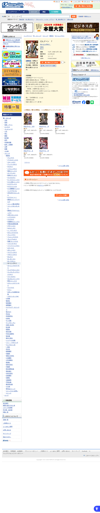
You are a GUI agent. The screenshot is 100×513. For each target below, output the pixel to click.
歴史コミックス (12, 281)
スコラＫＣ (10, 219)
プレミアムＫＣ (12, 239)
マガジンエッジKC (13, 296)
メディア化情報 (7, 407)
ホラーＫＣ (10, 248)
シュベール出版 (10, 340)
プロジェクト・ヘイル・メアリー (45, 19)
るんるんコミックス (13, 279)
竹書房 (8, 367)
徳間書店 (8, 305)
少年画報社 (9, 360)
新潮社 (8, 362)
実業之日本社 (10, 356)
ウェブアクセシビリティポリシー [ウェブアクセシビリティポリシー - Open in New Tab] (13, 453)
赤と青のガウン (29, 19)
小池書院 (8, 358)
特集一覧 (5, 412)
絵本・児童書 (9, 144)
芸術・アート (9, 125)
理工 (6, 133)
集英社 (8, 301)
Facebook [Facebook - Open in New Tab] (84, 451)
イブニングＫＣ (12, 169)
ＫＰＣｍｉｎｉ (12, 197)
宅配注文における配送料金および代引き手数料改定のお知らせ (11, 41)
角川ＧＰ (8, 312)
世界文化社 (9, 364)
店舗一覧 (57, 1)
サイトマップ (96, 1)
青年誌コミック (10, 389)
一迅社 (8, 347)
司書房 (8, 353)
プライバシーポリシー (31, 451)
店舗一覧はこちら (85, 57)
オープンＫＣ (11, 173)
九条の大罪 (70, 19)
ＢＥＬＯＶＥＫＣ (12, 232)
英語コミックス (12, 171)
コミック (34, 12)
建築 (6, 136)
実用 (6, 122)
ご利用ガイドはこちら (92, 41)
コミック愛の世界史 (13, 204)
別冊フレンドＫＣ (12, 241)
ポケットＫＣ (11, 250)
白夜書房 (8, 375)
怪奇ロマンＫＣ (12, 175)
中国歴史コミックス (13, 221)
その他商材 (54, 12)
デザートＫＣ (11, 226)
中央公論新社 (10, 334)
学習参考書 (8, 142)
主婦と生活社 (10, 325)
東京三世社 (9, 338)
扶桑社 (8, 378)
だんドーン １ (28, 151)
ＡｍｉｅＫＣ (11, 162)
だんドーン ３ (44, 126)
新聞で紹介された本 (9, 405)
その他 (7, 151)
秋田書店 (8, 303)
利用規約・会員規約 (17, 451)
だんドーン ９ (59, 126)
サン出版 (8, 320)
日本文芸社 (9, 373)
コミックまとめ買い (12, 391)
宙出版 (8, 336)
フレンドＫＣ (11, 235)
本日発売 (5, 403)
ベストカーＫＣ (12, 243)
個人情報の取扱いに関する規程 (82, 95)
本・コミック (7, 118)
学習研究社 (9, 316)
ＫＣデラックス (12, 184)
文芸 (6, 120)
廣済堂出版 (9, 384)
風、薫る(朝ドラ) (60, 19)
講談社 (8, 155)
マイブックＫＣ (12, 252)
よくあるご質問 (76, 1)
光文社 (8, 349)
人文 (6, 131)
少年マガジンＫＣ (12, 215)
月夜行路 (21, 19)
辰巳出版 (8, 331)
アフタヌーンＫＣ (12, 160)
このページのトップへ (92, 455)
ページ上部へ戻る (63, 165)
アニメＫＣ (10, 158)
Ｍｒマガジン (11, 261)
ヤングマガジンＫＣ (13, 270)
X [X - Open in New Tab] (89, 451)
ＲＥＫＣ (10, 166)
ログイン (71, 4)
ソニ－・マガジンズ (12, 342)
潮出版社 (8, 371)
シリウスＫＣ (11, 217)
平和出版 (8, 382)
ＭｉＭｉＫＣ (11, 259)
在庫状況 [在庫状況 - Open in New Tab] (28, 61)
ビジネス (7, 127)
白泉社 (8, 318)
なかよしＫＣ (11, 228)
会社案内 (5, 451)
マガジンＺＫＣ (12, 254)
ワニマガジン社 (10, 345)
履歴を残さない (95, 70)
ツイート (27, 162)
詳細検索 (81, 16)
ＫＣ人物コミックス (13, 182)
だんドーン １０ (29, 126)
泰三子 (42, 48)
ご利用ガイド (66, 1)
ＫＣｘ (9, 290)
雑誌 (44, 12)
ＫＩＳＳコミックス (13, 180)
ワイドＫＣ (10, 287)
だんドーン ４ (44, 151)
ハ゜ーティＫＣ (12, 230)
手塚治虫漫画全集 (12, 224)
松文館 (8, 327)
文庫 (6, 147)
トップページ (12, 12)
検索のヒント (87, 16)
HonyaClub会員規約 (79, 93)
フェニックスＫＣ (12, 237)
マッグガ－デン (10, 323)
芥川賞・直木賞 (7, 410)
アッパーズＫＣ (12, 164)
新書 (6, 149)
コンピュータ (9, 129)
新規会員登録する (67, 7)
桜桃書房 (8, 351)
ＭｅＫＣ (10, 257)
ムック (7, 395)
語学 (6, 140)
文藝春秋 (8, 380)
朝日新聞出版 (10, 369)
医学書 (7, 138)
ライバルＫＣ (11, 276)
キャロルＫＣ (11, 177)
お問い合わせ (86, 1)
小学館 (8, 298)
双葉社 (8, 329)
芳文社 (8, 314)
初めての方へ (7, 437)
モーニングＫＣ (12, 263)
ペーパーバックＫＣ (13, 246)
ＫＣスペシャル (12, 186)
